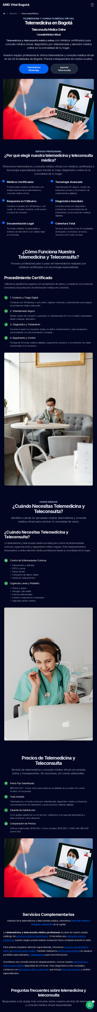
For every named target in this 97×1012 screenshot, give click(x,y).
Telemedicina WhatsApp (33, 69)
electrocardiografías (68, 951)
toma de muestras (71, 969)
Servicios (13, 13)
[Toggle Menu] (92, 5)
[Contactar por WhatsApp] (90, 1005)
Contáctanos (37, 954)
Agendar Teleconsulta (64, 69)
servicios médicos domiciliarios (32, 936)
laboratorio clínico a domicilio (34, 969)
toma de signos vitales (23, 951)
